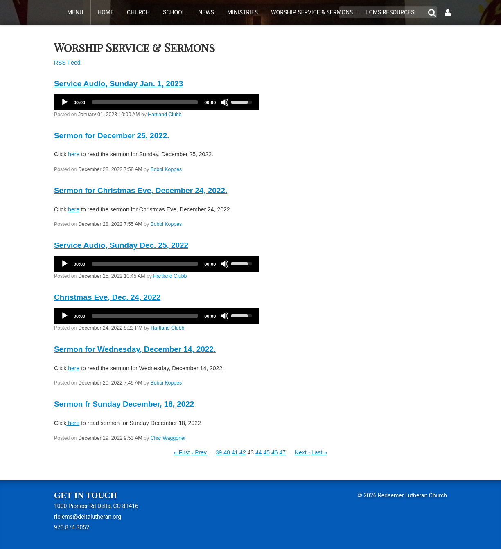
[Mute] (225, 102)
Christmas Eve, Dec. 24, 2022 (107, 297)
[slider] (145, 102)
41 (235, 452)
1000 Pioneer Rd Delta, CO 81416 (96, 506)
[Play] (65, 102)
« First (182, 452)
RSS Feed (67, 62)
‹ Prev (199, 452)
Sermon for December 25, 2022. (111, 135)
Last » (319, 452)
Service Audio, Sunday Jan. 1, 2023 (118, 83)
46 (274, 452)
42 (242, 452)
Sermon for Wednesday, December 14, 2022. (135, 349)
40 (226, 452)
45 (267, 452)
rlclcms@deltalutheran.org (87, 516)
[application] (156, 102)
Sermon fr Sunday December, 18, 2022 (124, 404)
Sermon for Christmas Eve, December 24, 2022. (140, 190)
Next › (302, 452)
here (72, 154)
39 (219, 452)
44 (258, 452)
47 (282, 452)
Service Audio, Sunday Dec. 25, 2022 (121, 245)
